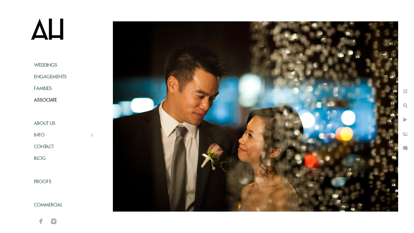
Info (39, 135)
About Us (44, 123)
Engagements (50, 77)
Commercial (48, 205)
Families (43, 88)
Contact (44, 147)
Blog (40, 158)
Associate (45, 100)
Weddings (45, 65)
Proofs (42, 181)
